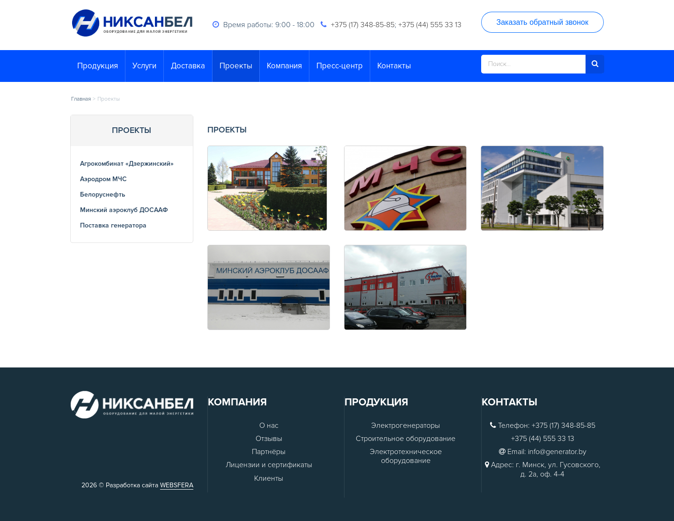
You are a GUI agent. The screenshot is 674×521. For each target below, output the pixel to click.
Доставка (188, 66)
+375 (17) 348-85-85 (363, 24)
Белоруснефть (102, 194)
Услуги (144, 66)
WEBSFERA (176, 485)
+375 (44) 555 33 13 (430, 24)
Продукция (97, 66)
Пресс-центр (339, 66)
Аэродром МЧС (103, 179)
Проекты (236, 66)
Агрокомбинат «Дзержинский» (127, 164)
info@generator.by (557, 452)
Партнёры (269, 452)
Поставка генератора (113, 225)
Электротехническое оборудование (406, 456)
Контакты (394, 66)
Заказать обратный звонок (542, 22)
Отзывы (269, 438)
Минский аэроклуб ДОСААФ (124, 210)
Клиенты (268, 478)
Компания (284, 66)
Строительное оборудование (405, 438)
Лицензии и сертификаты (269, 465)
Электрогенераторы (405, 425)
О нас (268, 425)
